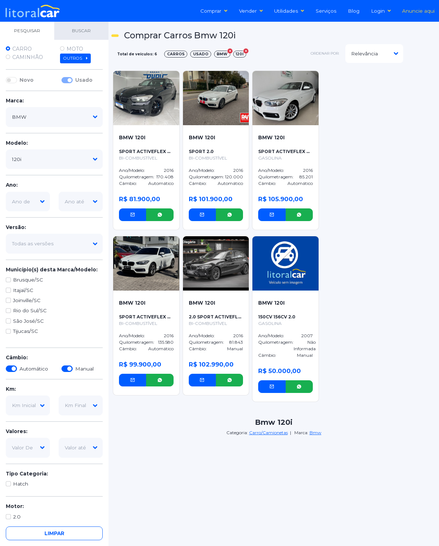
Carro (22, 49)
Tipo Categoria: (27, 474)
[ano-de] (28, 201)
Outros (75, 58)
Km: (11, 389)
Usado (84, 80)
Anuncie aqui (418, 11)
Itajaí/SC (23, 290)
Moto (75, 49)
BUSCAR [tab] (81, 30)
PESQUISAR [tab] (27, 30)
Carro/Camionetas (268, 432)
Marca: (15, 100)
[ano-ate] (81, 201)
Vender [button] (251, 11)
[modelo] (54, 159)
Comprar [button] (213, 11)
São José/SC (28, 321)
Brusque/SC (28, 280)
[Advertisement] (378, 78)
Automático (34, 369)
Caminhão (27, 57)
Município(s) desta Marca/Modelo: (52, 269)
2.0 (17, 517)
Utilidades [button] (289, 11)
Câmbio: (17, 357)
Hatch (20, 484)
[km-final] (81, 405)
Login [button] (381, 11)
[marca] (54, 117)
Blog (353, 11)
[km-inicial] (28, 405)
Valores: (16, 431)
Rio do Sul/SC (30, 310)
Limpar (54, 533)
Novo (27, 80)
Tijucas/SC (25, 331)
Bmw (315, 432)
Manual (84, 369)
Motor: (15, 506)
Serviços (326, 11)
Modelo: (17, 143)
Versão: (16, 227)
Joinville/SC (27, 300)
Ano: (12, 185)
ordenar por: (325, 53)
